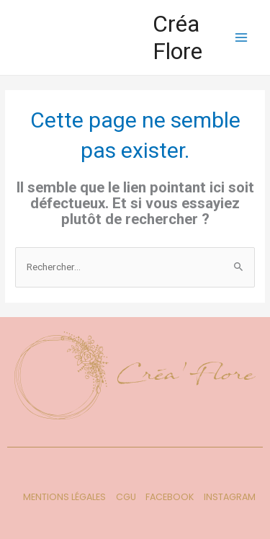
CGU (126, 497)
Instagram (230, 497)
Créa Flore (177, 37)
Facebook (169, 497)
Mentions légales (64, 497)
